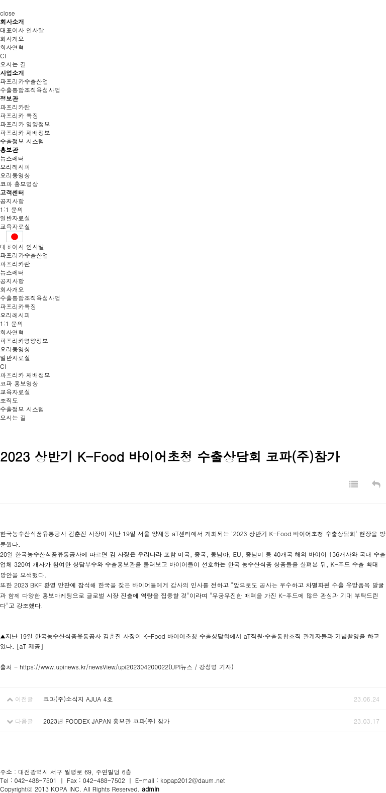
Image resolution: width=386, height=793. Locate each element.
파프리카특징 (18, 306)
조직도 (9, 400)
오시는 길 (13, 64)
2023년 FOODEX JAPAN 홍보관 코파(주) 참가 (106, 721)
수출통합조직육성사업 (30, 89)
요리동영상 (15, 175)
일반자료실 (15, 218)
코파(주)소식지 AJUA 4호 (78, 699)
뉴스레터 (12, 158)
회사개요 (12, 38)
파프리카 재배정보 (25, 132)
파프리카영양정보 (24, 340)
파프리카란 (15, 107)
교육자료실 (15, 226)
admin (150, 788)
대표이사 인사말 (22, 30)
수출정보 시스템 (22, 141)
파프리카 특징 (19, 115)
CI (3, 55)
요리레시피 (15, 166)
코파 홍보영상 (19, 183)
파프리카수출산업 (24, 81)
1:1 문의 (11, 209)
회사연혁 (12, 47)
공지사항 (12, 200)
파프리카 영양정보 (25, 124)
